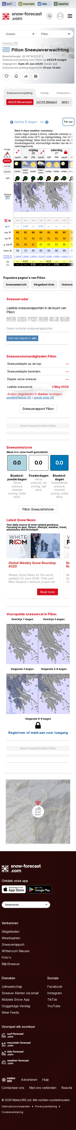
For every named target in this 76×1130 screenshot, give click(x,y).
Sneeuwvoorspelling (19, 92)
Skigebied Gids (44, 284)
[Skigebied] (56, 34)
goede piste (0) (44, 397)
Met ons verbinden (42, 1088)
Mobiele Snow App (16, 999)
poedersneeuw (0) (18, 397)
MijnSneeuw (11, 964)
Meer (7, 198)
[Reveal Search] (49, 16)
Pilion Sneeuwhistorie (38, 509)
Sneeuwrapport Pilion (38, 409)
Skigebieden (10, 931)
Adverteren (29, 1080)
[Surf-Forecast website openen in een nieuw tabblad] (9, 4)
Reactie (66, 1088)
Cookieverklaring (12, 1112)
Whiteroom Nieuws (16, 951)
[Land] (20, 34)
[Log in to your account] (60, 16)
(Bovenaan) (20, 102)
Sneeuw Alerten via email (20, 993)
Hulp (45, 1080)
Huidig (44, 92)
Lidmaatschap (12, 987)
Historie (67, 284)
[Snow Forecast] (22, 16)
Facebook (54, 987)
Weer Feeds (10, 1012)
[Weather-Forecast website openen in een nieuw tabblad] (61, 4)
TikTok (52, 999)
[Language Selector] (26, 904)
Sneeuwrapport (13, 944)
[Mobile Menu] (70, 16)
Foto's (6, 957)
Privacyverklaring (46, 1106)
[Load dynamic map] (38, 811)
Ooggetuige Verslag (16, 1006)
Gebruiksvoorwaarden (16, 1106)
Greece (10, 43)
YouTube (53, 1006)
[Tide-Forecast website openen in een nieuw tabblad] (44, 4)
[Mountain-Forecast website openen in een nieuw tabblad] (26, 4)
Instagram (54, 993)
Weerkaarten (11, 938)
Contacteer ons (13, 1088)
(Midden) (46, 102)
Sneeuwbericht (16, 284)
